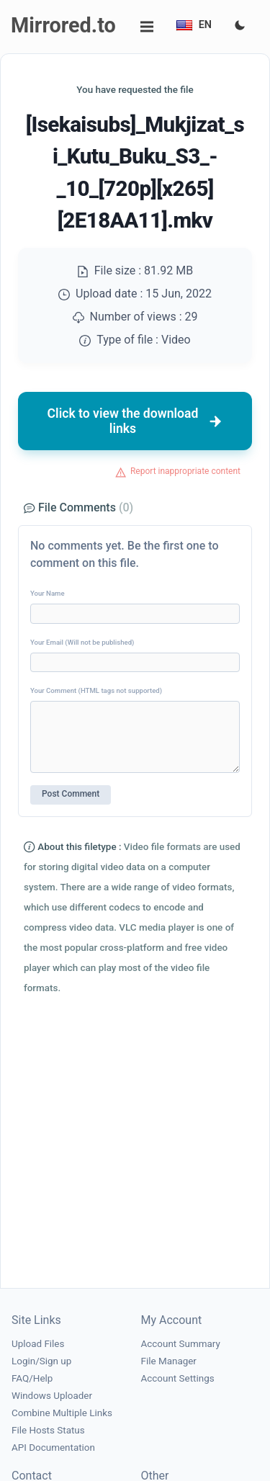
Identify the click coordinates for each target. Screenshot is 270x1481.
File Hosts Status (48, 1430)
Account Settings (178, 1378)
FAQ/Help (32, 1378)
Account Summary (180, 1343)
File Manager (169, 1361)
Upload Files (38, 1343)
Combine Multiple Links (62, 1413)
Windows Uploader (52, 1395)
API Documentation (53, 1447)
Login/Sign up (41, 1361)
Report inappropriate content (185, 471)
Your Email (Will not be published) (82, 642)
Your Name (47, 593)
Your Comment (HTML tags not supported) (96, 690)
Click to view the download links (135, 420)
